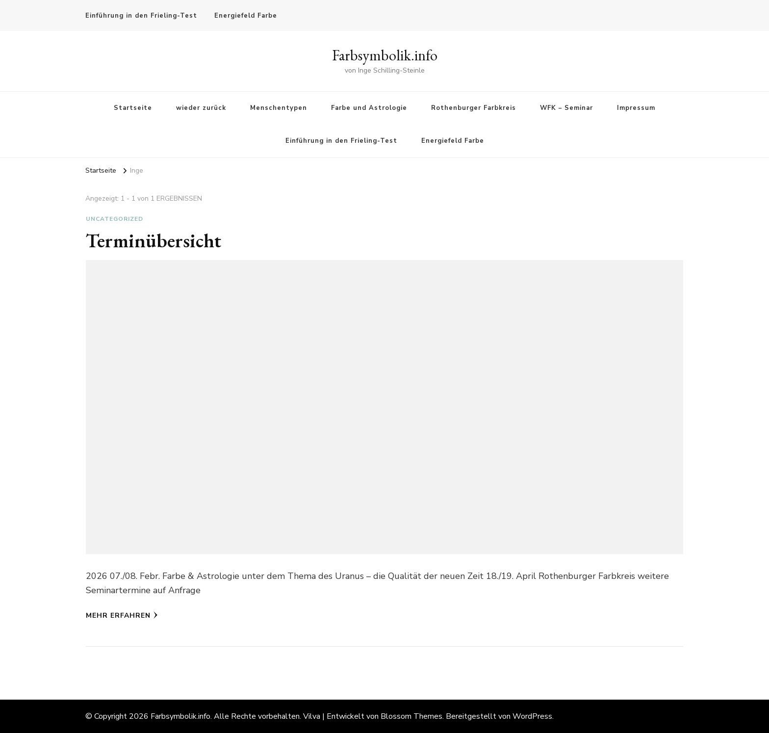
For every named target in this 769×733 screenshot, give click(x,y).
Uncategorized (114, 219)
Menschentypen (278, 108)
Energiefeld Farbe (245, 15)
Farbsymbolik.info (384, 55)
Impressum (636, 108)
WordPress (532, 716)
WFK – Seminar (566, 108)
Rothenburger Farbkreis (473, 108)
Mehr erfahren (122, 615)
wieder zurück (201, 108)
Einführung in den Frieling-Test (141, 15)
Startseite (133, 108)
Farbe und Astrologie (369, 108)
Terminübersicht (153, 240)
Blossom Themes (411, 716)
